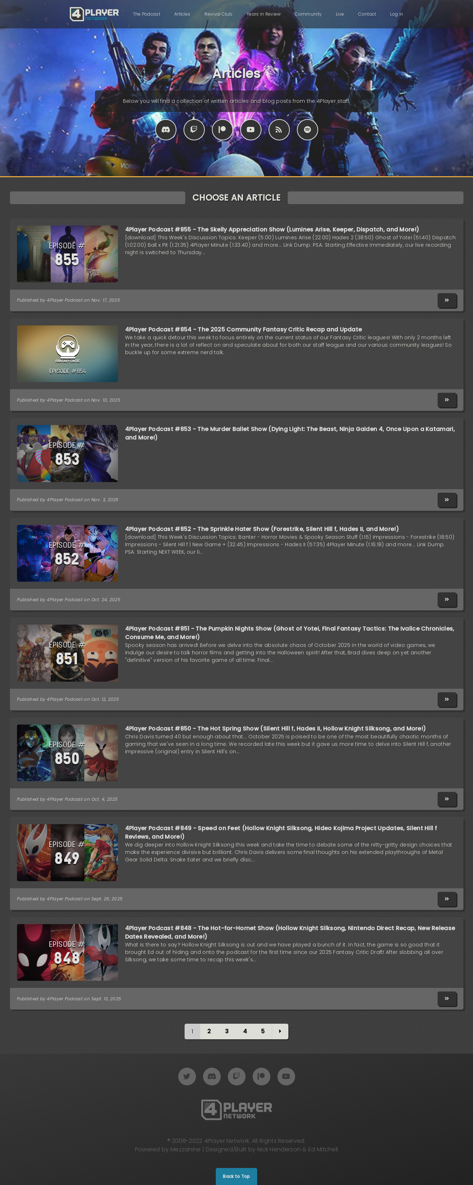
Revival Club (218, 14)
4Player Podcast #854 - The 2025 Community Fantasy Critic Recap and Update (243, 329)
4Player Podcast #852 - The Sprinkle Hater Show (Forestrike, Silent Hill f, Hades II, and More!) (262, 529)
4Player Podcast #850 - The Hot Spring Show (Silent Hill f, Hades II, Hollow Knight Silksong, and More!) (275, 729)
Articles (182, 14)
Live (340, 14)
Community (308, 14)
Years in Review (264, 14)
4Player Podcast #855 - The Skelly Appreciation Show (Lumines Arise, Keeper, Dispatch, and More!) (272, 229)
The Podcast (146, 14)
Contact (367, 14)
